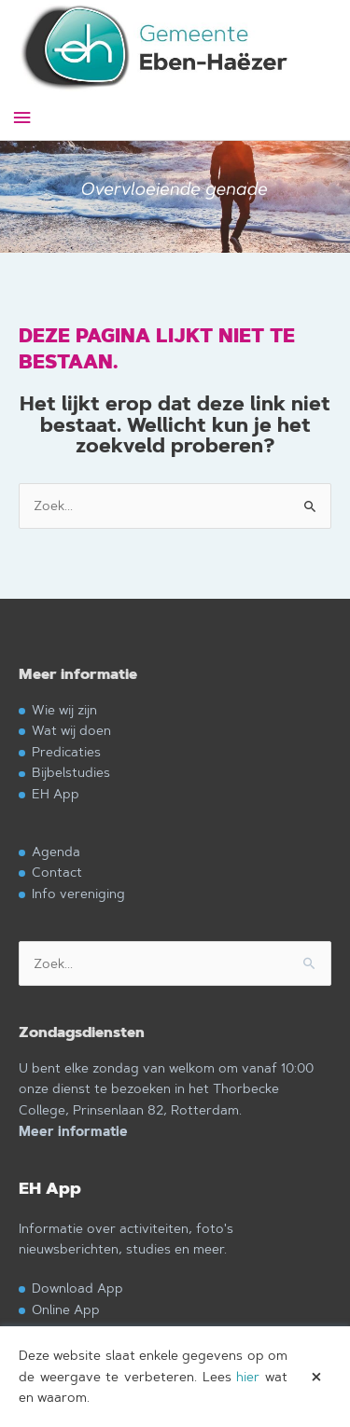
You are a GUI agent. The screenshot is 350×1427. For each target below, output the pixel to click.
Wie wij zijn (64, 709)
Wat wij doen (71, 730)
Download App (77, 1287)
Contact (57, 871)
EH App (55, 793)
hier (247, 1376)
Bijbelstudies (71, 772)
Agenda (56, 851)
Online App (66, 1309)
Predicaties (66, 751)
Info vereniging (78, 893)
